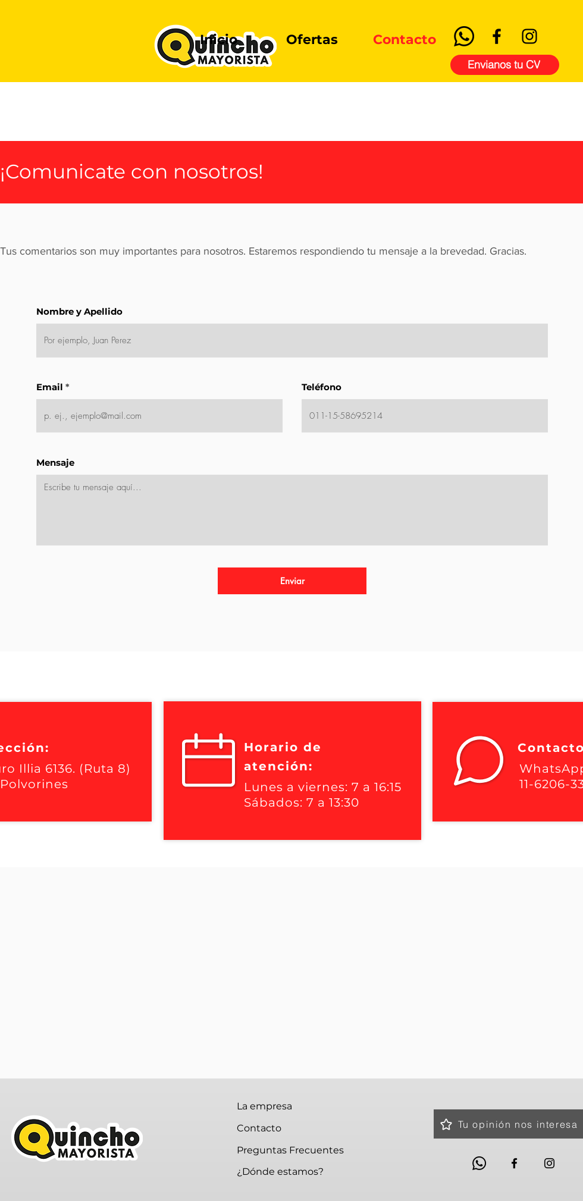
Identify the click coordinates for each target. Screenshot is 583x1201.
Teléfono (321, 386)
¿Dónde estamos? (280, 1171)
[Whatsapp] (464, 36)
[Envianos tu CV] (504, 65)
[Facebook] (497, 36)
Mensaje (55, 462)
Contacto (259, 1128)
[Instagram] (529, 36)
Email (49, 386)
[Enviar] (292, 580)
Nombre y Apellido (79, 311)
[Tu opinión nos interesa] (508, 1124)
